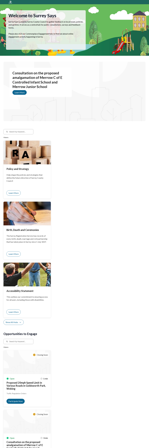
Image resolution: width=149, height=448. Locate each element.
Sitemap (47, 441)
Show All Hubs (14, 209)
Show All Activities (15, 306)
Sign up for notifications (33, 424)
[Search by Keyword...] (20, 134)
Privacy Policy (38, 441)
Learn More (20, 95)
